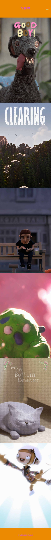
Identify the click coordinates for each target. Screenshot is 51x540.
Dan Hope (25, 8)
